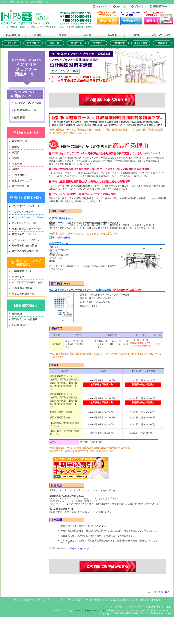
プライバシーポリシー (41, 600)
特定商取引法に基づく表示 (103, 600)
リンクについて (62, 600)
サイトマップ (20, 600)
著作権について (80, 600)
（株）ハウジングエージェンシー (89, 610)
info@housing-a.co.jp (78, 548)
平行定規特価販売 (61, 237)
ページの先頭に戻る (159, 592)
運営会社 (155, 600)
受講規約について (129, 600)
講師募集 (144, 600)
